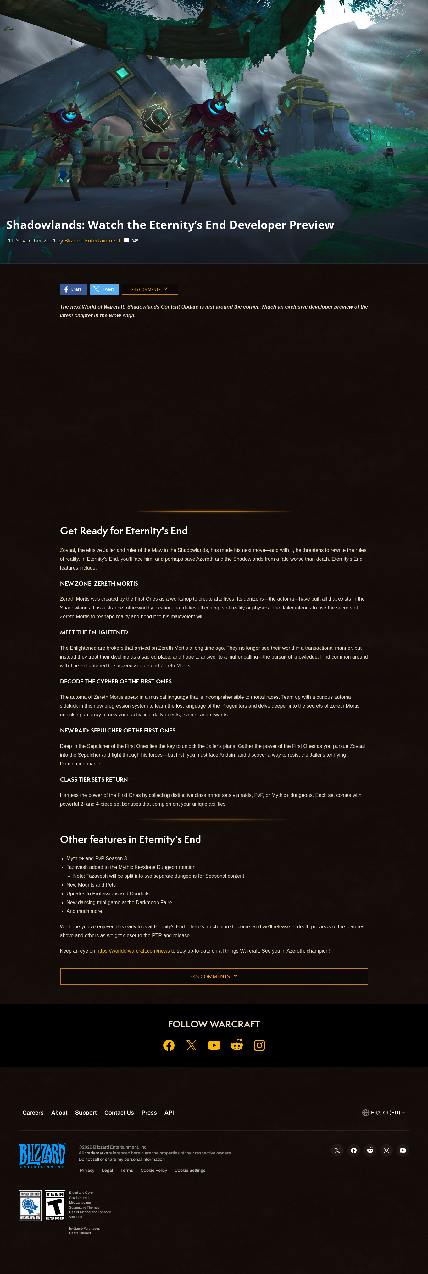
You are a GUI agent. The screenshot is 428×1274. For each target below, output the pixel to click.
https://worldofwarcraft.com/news (133, 951)
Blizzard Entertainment (92, 240)
